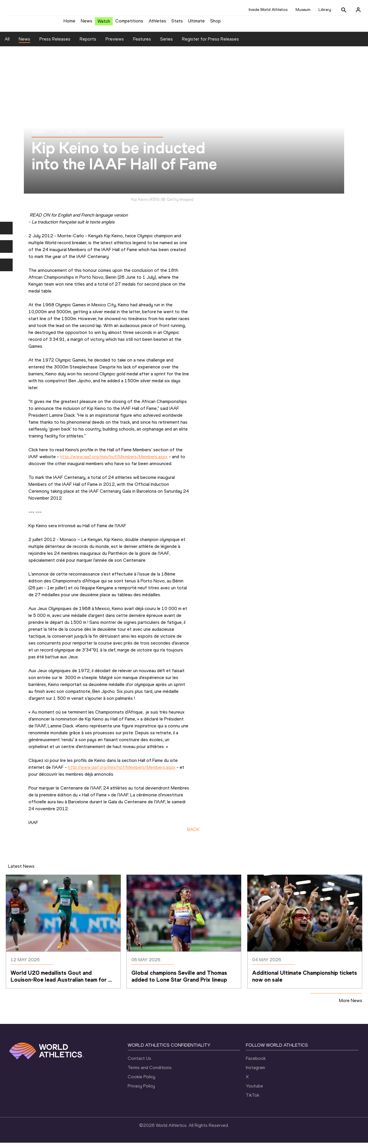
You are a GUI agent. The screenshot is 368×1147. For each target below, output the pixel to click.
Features (142, 43)
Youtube (254, 1090)
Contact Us (139, 1062)
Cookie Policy (141, 1081)
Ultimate (196, 23)
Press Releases (54, 43)
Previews (115, 43)
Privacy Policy (141, 1090)
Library (325, 9)
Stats (177, 23)
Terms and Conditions (150, 1072)
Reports (88, 43)
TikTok (252, 1099)
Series (166, 43)
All (7, 43)
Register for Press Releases (210, 43)
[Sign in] (358, 10)
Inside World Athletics (268, 9)
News (86, 23)
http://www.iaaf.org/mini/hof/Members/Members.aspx (114, 461)
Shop (215, 23)
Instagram (255, 1072)
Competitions (129, 23)
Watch (103, 23)
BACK (193, 833)
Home (69, 23)
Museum (303, 9)
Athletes (157, 23)
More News (350, 1005)
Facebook (256, 1062)
